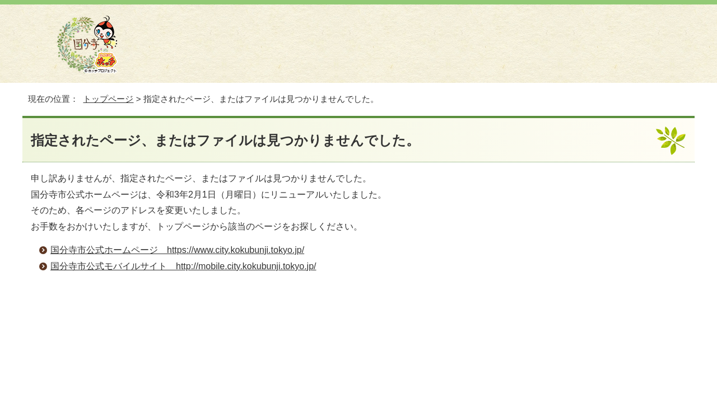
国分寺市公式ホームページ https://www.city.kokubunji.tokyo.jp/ (177, 250)
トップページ (108, 99)
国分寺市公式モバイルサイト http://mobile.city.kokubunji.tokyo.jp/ (183, 266)
